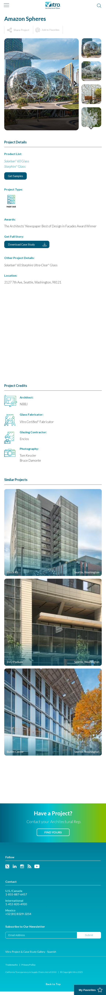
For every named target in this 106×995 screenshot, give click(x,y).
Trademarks (11, 964)
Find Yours (53, 832)
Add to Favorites (50, 30)
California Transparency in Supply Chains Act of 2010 (30, 972)
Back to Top (53, 984)
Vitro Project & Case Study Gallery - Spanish (30, 951)
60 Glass (16, 161)
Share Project (21, 29)
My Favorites (87, 990)
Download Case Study (21, 244)
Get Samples (15, 176)
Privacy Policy (28, 964)
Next (73, 88)
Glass (15, 166)
